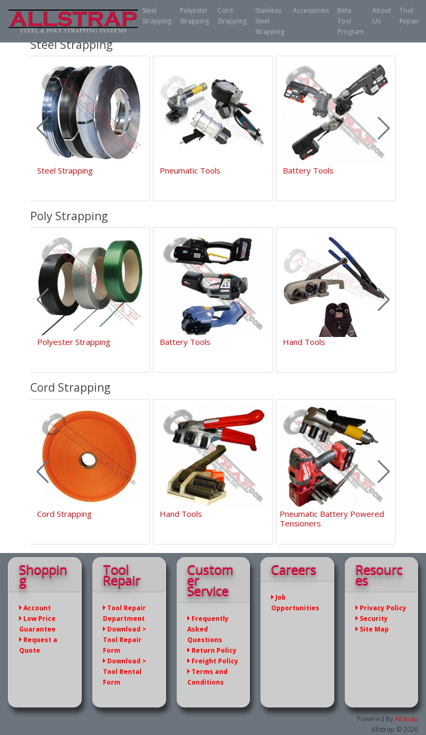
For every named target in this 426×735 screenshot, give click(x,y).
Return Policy (212, 650)
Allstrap (406, 718)
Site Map (372, 629)
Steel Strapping (156, 15)
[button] (384, 128)
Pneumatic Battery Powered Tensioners (332, 518)
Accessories (311, 10)
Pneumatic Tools (190, 170)
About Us (381, 15)
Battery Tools (308, 170)
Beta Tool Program (350, 21)
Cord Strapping (232, 15)
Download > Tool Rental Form (124, 671)
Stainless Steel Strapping (269, 21)
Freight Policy (212, 660)
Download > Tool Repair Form (124, 640)
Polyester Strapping (194, 15)
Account (35, 607)
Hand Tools (304, 341)
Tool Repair (409, 15)
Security (371, 618)
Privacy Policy (380, 607)
